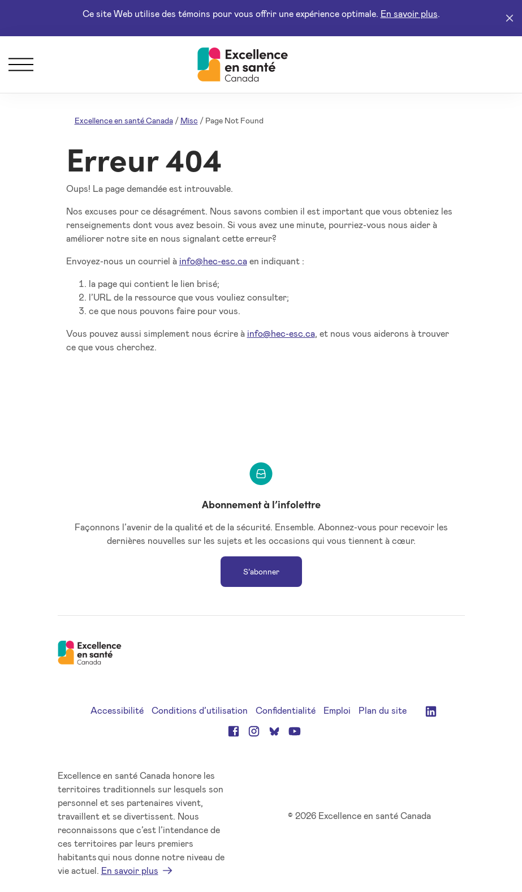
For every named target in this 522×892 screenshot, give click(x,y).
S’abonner (261, 571)
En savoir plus (409, 13)
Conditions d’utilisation (200, 710)
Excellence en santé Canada (124, 120)
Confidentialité (286, 710)
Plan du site (383, 710)
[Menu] (20, 64)
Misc (189, 120)
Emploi (337, 710)
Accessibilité (117, 710)
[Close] (509, 18)
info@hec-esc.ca (213, 260)
